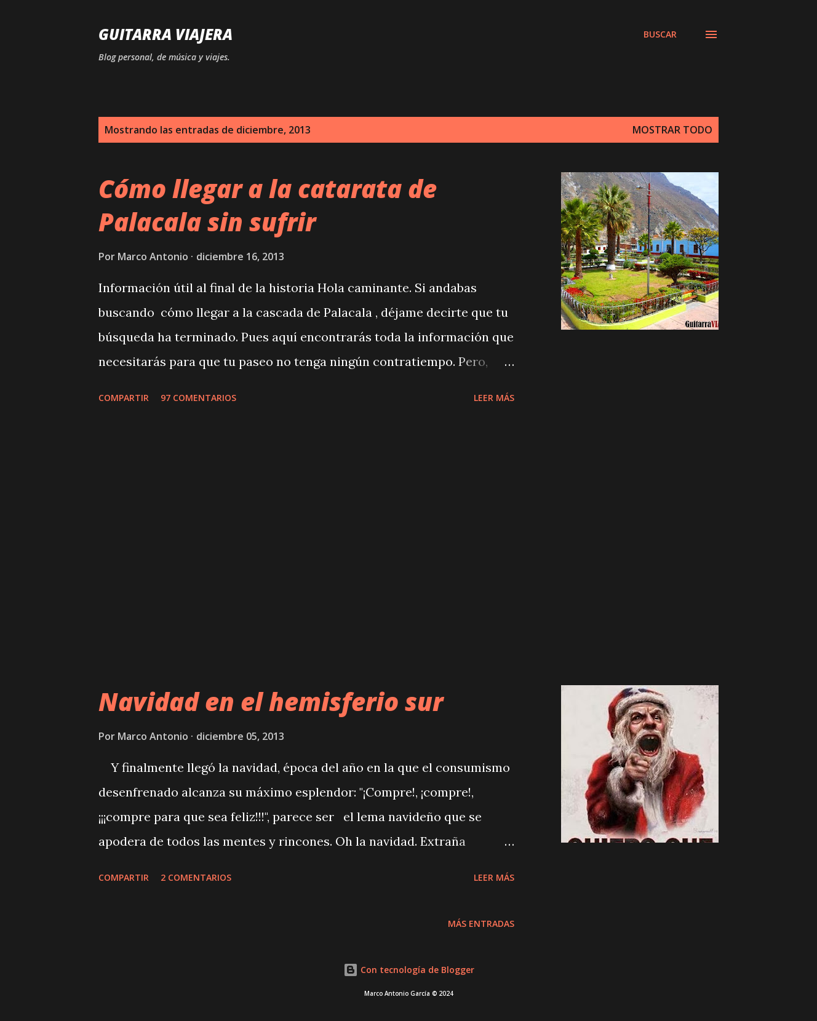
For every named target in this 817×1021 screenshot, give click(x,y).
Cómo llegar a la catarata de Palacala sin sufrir (267, 205)
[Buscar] (660, 34)
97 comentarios (198, 397)
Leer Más (494, 397)
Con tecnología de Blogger (408, 969)
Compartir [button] (123, 397)
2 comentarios (196, 877)
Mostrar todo (672, 130)
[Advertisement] (306, 547)
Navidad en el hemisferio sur (270, 701)
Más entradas (481, 923)
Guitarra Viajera (165, 34)
